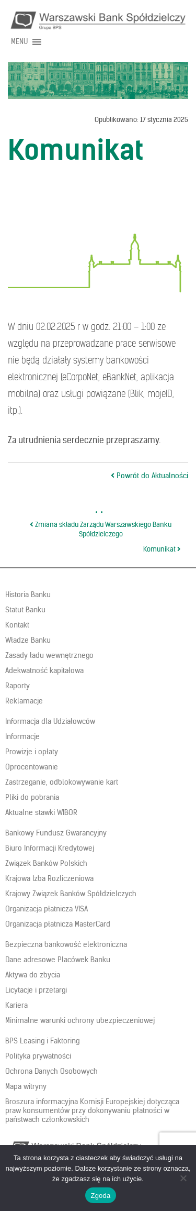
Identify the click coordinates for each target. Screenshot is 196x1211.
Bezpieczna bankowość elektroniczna (66, 944)
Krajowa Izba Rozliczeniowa (49, 878)
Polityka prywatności (38, 1056)
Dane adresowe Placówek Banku (57, 959)
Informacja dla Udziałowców (50, 721)
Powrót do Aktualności (149, 475)
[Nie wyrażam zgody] (183, 1178)
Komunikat (162, 549)
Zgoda (100, 1195)
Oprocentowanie (31, 767)
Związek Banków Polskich (46, 863)
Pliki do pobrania (32, 797)
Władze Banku (28, 640)
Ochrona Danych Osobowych (51, 1071)
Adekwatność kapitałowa (44, 670)
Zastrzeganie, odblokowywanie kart (61, 782)
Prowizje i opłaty (31, 751)
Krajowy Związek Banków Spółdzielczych (70, 893)
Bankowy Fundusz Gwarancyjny (56, 833)
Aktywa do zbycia (32, 974)
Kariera (16, 1005)
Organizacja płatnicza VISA (46, 908)
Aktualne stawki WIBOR (41, 812)
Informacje (22, 736)
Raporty (17, 685)
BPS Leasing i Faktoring (42, 1040)
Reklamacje (24, 701)
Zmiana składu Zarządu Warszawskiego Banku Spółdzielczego (100, 529)
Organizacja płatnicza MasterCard (57, 924)
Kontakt (17, 625)
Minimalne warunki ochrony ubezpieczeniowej (80, 1020)
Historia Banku (28, 594)
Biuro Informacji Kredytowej (49, 848)
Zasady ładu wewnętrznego (49, 655)
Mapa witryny (26, 1086)
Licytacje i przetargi (36, 990)
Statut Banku (25, 609)
